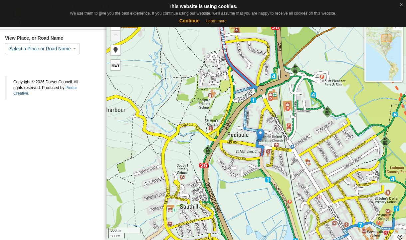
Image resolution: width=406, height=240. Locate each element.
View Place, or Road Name (34, 38)
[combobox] (42, 48)
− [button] (115, 36)
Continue (189, 20)
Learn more (216, 21)
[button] (115, 50)
